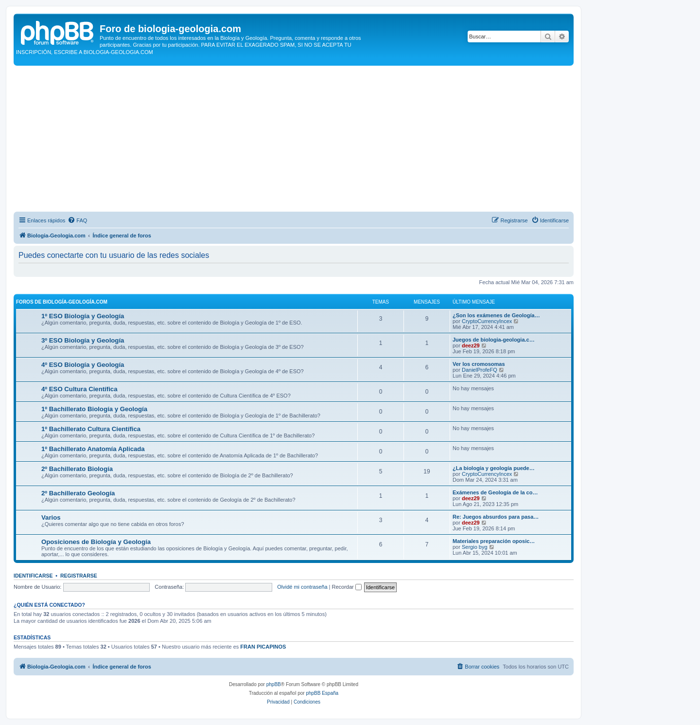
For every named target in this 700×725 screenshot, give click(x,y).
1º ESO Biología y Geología (82, 316)
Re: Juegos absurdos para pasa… (496, 517)
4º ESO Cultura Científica (79, 389)
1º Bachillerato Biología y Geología (94, 409)
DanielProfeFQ (479, 370)
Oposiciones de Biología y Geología (96, 541)
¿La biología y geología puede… (494, 468)
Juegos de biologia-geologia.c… (494, 340)
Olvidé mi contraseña (302, 587)
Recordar (347, 587)
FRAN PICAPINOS (263, 647)
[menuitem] (77, 220)
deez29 (471, 345)
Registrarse (78, 576)
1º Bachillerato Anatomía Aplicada (93, 449)
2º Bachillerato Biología (77, 468)
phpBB (273, 684)
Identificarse (33, 576)
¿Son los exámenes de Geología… (496, 315)
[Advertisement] (294, 139)
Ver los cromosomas (479, 364)
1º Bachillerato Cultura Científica (90, 429)
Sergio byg (475, 547)
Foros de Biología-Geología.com (61, 302)
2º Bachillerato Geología (78, 493)
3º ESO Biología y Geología (82, 340)
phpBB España (322, 693)
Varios (51, 517)
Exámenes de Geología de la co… (495, 492)
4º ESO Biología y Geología (82, 364)
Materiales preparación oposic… (494, 541)
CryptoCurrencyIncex (487, 321)
